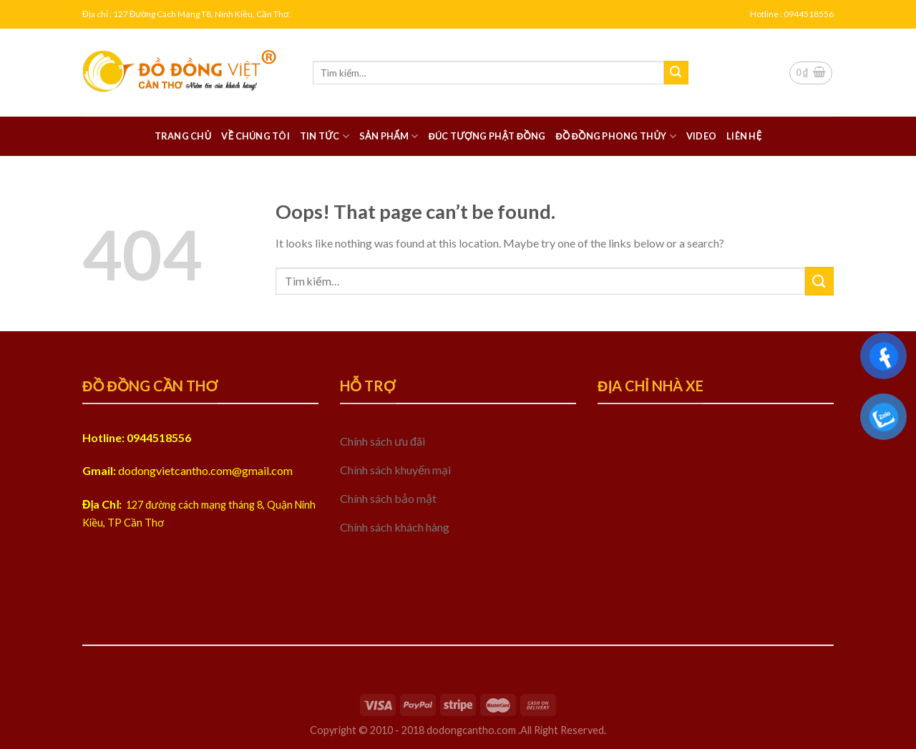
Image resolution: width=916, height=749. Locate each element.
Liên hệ (743, 136)
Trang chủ (183, 136)
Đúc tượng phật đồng (487, 136)
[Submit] (676, 73)
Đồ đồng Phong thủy (615, 136)
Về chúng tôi (255, 136)
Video (701, 136)
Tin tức (324, 136)
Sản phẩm (389, 136)
